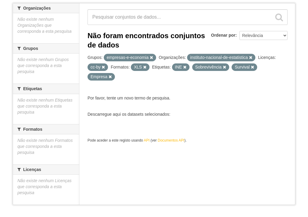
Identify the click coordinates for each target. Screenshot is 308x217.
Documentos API (171, 140)
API (146, 140)
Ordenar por (223, 35)
